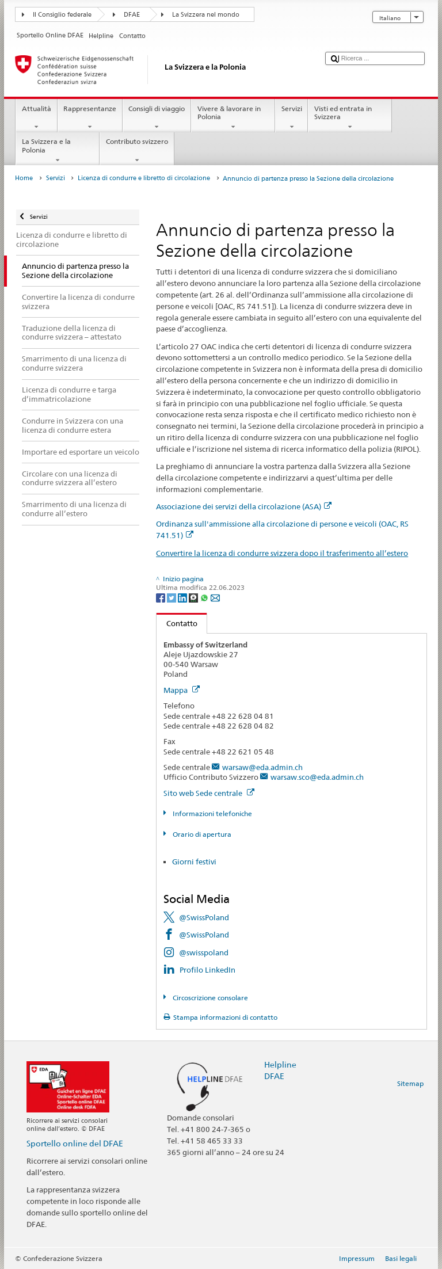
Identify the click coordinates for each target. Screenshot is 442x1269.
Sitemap (410, 1083)
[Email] (215, 597)
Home (24, 178)
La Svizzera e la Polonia (57, 151)
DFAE (132, 14)
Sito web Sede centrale (208, 793)
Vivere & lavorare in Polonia (233, 118)
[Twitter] (172, 597)
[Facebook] (161, 597)
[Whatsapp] (205, 597)
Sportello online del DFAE (74, 1143)
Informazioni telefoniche (211, 813)
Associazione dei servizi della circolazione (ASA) (244, 506)
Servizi (291, 118)
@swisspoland (203, 952)
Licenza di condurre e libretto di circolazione (144, 178)
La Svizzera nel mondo (205, 14)
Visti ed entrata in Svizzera (349, 118)
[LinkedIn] (183, 597)
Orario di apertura (201, 834)
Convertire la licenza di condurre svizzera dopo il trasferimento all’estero (282, 553)
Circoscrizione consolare (209, 997)
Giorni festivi (194, 861)
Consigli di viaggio (156, 118)
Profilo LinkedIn (207, 969)
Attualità (36, 118)
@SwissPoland (204, 917)
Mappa (181, 690)
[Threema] (194, 597)
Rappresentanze (90, 118)
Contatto (177, 623)
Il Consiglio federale (62, 14)
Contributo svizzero (136, 151)
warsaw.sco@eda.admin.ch (317, 777)
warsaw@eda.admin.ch (262, 767)
